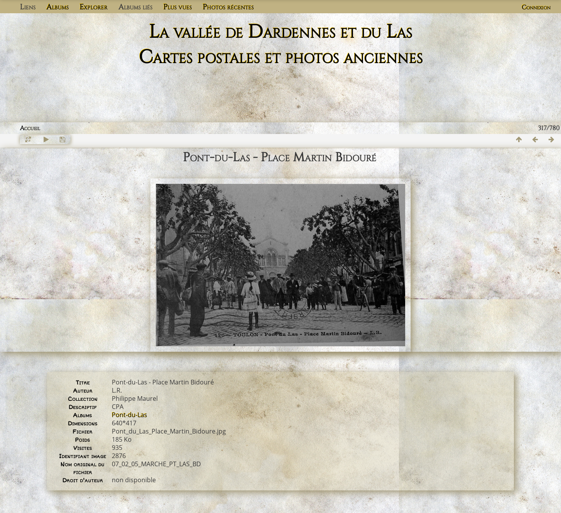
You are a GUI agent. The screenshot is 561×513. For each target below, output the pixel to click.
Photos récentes (228, 7)
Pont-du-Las (129, 415)
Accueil (30, 128)
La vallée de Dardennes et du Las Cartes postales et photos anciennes (281, 44)
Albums (57, 7)
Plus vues (177, 7)
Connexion (536, 7)
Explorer (93, 7)
